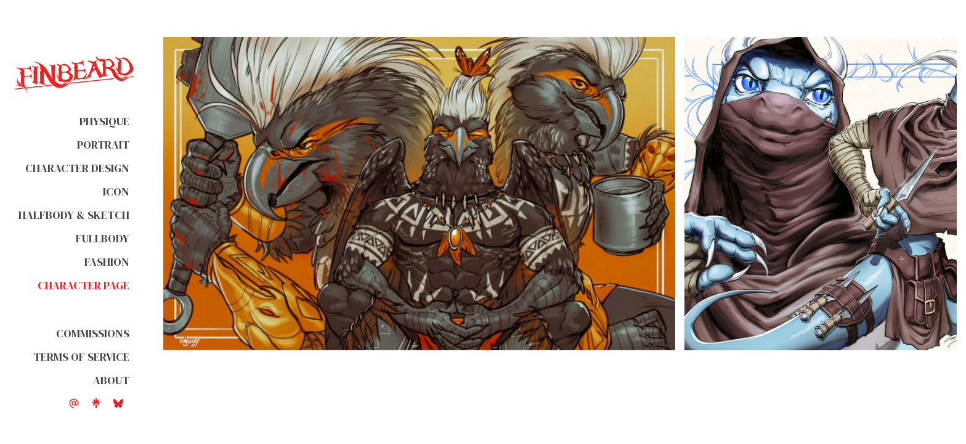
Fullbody (102, 238)
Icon (116, 191)
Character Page (83, 285)
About (111, 380)
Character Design (77, 168)
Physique (104, 121)
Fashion (106, 261)
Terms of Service (81, 356)
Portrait (103, 144)
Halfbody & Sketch (73, 215)
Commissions (92, 333)
